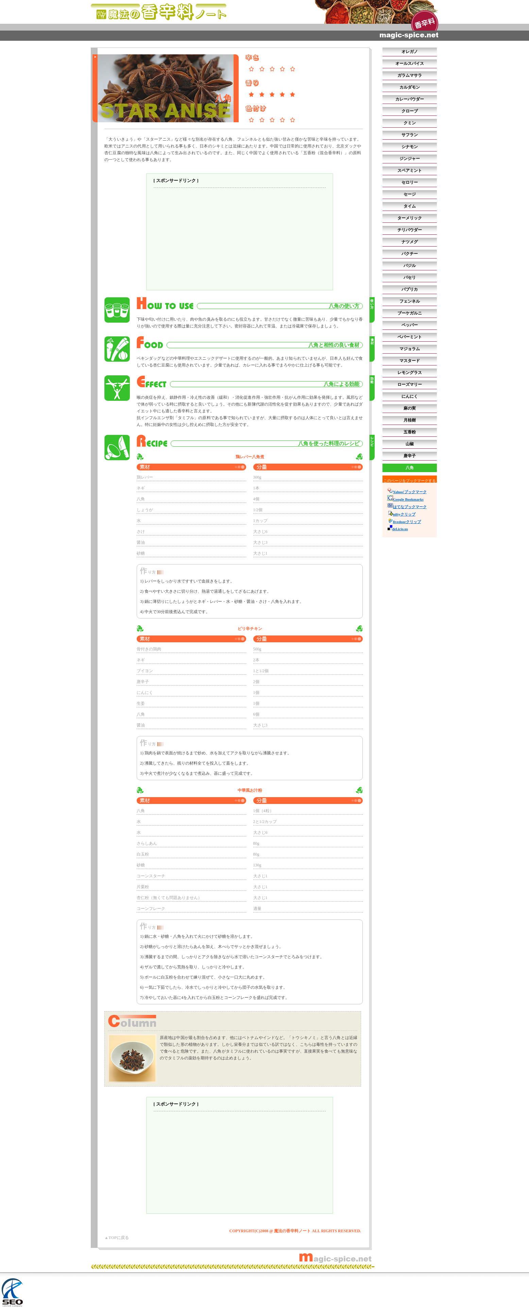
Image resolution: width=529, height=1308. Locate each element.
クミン (410, 123)
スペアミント (409, 170)
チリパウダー (409, 230)
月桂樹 (410, 420)
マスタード (409, 360)
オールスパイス (409, 63)
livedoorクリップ (404, 522)
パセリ (410, 277)
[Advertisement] (240, 238)
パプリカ (410, 289)
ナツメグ (410, 241)
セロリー (410, 182)
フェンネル (409, 301)
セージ (410, 194)
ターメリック (409, 218)
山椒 (410, 444)
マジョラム (409, 348)
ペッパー (410, 325)
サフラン (410, 134)
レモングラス (409, 372)
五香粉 (410, 432)
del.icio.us (398, 529)
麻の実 (410, 408)
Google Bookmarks (406, 499)
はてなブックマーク (407, 507)
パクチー (410, 253)
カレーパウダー (409, 99)
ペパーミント (409, 337)
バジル (410, 265)
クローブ (410, 111)
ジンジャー (409, 158)
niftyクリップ (401, 514)
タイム (410, 206)
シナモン (410, 146)
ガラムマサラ (409, 75)
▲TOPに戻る (116, 1237)
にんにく (410, 396)
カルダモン (409, 87)
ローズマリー (409, 384)
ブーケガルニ (409, 313)
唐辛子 (410, 455)
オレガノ (410, 51)
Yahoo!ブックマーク (407, 492)
